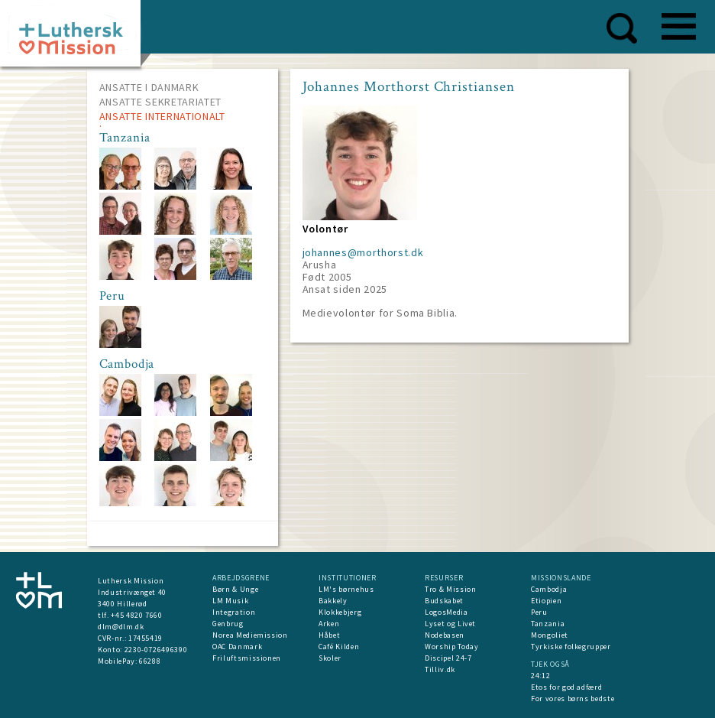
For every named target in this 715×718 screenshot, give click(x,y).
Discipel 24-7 (448, 658)
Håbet (329, 635)
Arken (329, 624)
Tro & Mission (450, 589)
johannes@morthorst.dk (363, 252)
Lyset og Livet (450, 624)
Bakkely (333, 601)
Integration (233, 612)
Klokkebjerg (340, 612)
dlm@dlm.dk (121, 627)
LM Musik (230, 601)
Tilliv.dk (440, 669)
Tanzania (548, 624)
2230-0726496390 (156, 650)
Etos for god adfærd (566, 687)
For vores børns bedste (572, 698)
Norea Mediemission (250, 635)
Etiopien (546, 601)
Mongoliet (549, 635)
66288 (149, 661)
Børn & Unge (235, 589)
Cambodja (549, 589)
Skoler (330, 658)
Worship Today (451, 646)
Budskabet (444, 601)
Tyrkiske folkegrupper (571, 646)
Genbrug (228, 624)
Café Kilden (339, 646)
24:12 (540, 676)
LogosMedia (446, 612)
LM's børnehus (346, 589)
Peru (539, 612)
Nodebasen (444, 635)
